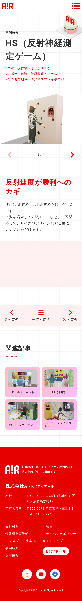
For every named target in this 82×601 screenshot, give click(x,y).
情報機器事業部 (16, 533)
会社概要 (12, 526)
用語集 (47, 526)
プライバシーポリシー (59, 533)
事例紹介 (12, 548)
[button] (72, 155)
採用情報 (12, 555)
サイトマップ (53, 541)
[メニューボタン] (76, 6)
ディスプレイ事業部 (20, 541)
